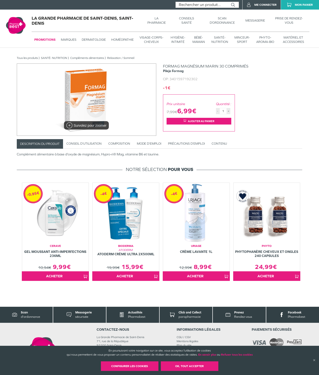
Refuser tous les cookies (237, 354)
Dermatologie (94, 39)
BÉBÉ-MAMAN (198, 40)
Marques (68, 39)
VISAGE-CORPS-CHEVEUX (151, 40)
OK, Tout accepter (189, 366)
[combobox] (201, 4)
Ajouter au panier (199, 121)
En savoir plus (207, 354)
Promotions (45, 39)
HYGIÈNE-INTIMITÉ (178, 40)
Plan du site (184, 345)
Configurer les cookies (129, 366)
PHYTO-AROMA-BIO (265, 40)
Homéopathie (122, 39)
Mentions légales (187, 341)
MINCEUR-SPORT (242, 40)
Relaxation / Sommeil (120, 58)
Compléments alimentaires (87, 58)
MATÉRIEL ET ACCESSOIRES (293, 40)
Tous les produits (27, 58)
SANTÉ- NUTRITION (219, 40)
